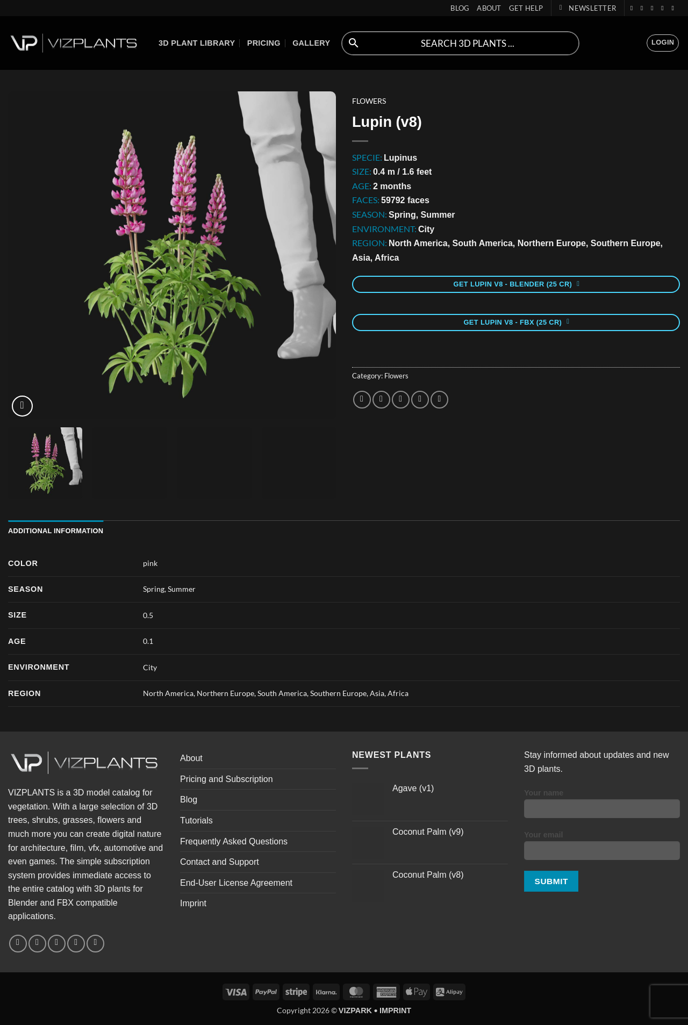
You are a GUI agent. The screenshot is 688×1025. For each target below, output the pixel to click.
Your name (602, 807)
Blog (459, 8)
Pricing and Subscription (226, 779)
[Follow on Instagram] (644, 8)
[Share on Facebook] (362, 399)
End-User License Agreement (236, 882)
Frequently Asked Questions (234, 841)
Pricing (264, 43)
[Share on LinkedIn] (439, 399)
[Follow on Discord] (674, 8)
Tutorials (196, 820)
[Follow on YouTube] (664, 8)
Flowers (369, 101)
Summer (182, 588)
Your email (602, 849)
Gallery (311, 43)
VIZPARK (355, 1010)
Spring (153, 588)
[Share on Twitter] (381, 399)
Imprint (193, 903)
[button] (588, 8)
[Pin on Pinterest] (420, 399)
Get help (526, 8)
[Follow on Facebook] (633, 8)
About (489, 8)
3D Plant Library (197, 43)
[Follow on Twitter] (654, 8)
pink (150, 563)
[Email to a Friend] (401, 399)
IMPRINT (395, 1010)
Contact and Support (219, 861)
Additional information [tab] (55, 531)
